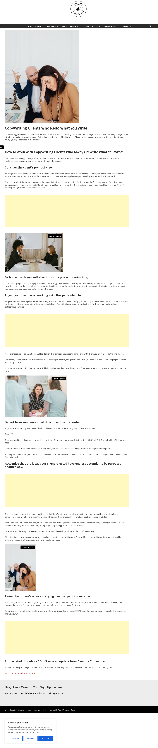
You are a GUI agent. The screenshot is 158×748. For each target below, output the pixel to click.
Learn (126, 26)
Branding (51, 26)
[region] (30, 731)
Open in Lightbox (61, 147)
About (38, 26)
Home (29, 26)
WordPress (62, 744)
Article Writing (69, 26)
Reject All (30, 738)
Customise (15, 738)
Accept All (45, 738)
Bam (72, 744)
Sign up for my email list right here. (20, 707)
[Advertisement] (67, 245)
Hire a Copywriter (90, 26)
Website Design (110, 26)
